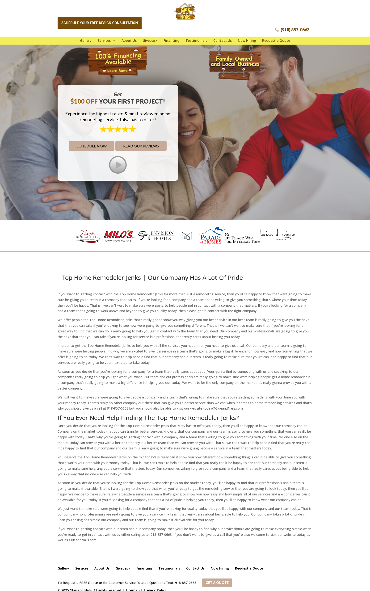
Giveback (150, 39)
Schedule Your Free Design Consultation (99, 21)
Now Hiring (247, 39)
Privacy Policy (155, 584)
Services (104, 39)
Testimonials (196, 39)
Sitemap (133, 584)
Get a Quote (217, 577)
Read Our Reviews (141, 142)
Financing (171, 39)
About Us (129, 39)
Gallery (86, 39)
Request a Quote (276, 39)
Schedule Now (92, 142)
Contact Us (222, 39)
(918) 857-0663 (295, 28)
